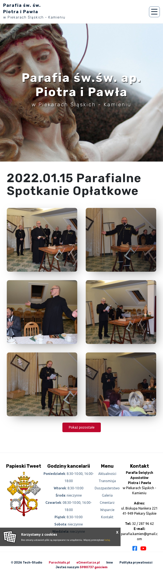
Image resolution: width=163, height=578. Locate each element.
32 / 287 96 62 (143, 523)
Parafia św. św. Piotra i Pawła (34, 11)
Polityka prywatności (135, 562)
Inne (109, 562)
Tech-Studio (32, 562)
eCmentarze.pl (88, 562)
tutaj (107, 540)
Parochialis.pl (59, 562)
